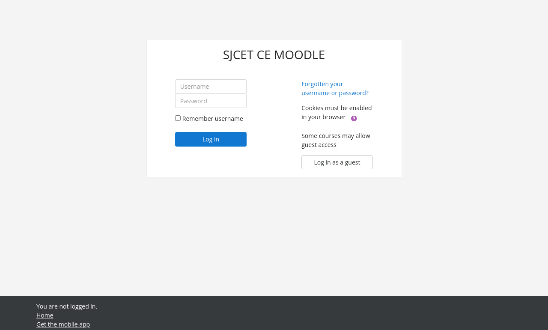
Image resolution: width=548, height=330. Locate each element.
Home (45, 315)
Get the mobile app (63, 324)
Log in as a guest (337, 162)
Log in (211, 139)
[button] (354, 117)
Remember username (212, 118)
